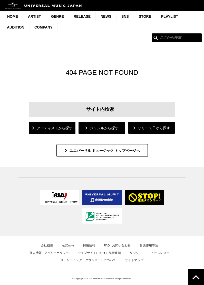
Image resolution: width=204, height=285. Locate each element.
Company (43, 27)
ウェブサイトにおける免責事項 (99, 252)
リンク (134, 252)
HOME (12, 16)
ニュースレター (158, 252)
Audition (15, 27)
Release (82, 16)
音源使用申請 (149, 245)
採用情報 (89, 245)
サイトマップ (134, 260)
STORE (145, 16)
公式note (68, 245)
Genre (57, 16)
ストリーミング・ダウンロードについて (88, 260)
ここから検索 (155, 37)
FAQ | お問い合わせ (117, 245)
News (106, 16)
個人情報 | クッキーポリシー (49, 252)
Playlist (169, 16)
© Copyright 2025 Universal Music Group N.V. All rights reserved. (102, 279)
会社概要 (47, 245)
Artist (34, 16)
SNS (125, 16)
